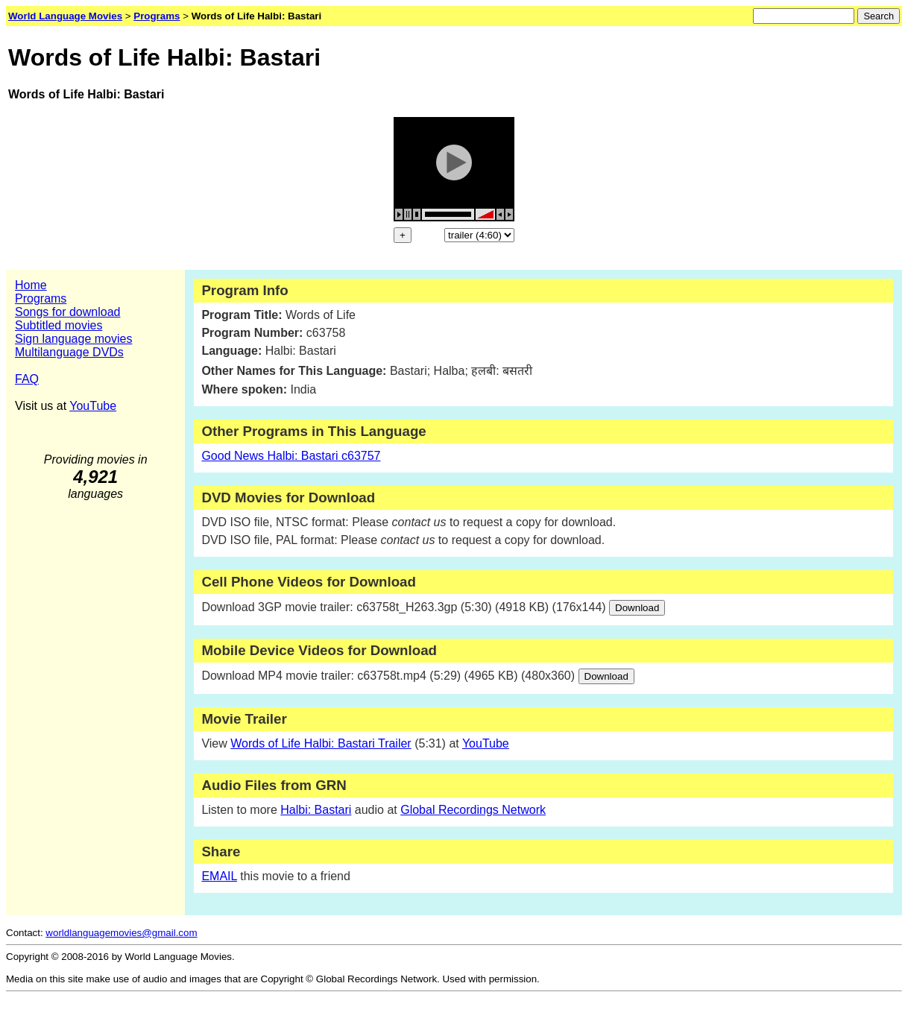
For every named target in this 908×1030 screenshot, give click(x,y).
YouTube (92, 405)
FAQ (27, 379)
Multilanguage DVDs (69, 352)
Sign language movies (73, 338)
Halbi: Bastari (315, 809)
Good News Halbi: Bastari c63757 (290, 455)
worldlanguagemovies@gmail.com (121, 932)
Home (31, 285)
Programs (40, 298)
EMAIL (218, 876)
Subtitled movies (58, 325)
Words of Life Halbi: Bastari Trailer (320, 743)
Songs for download (67, 312)
